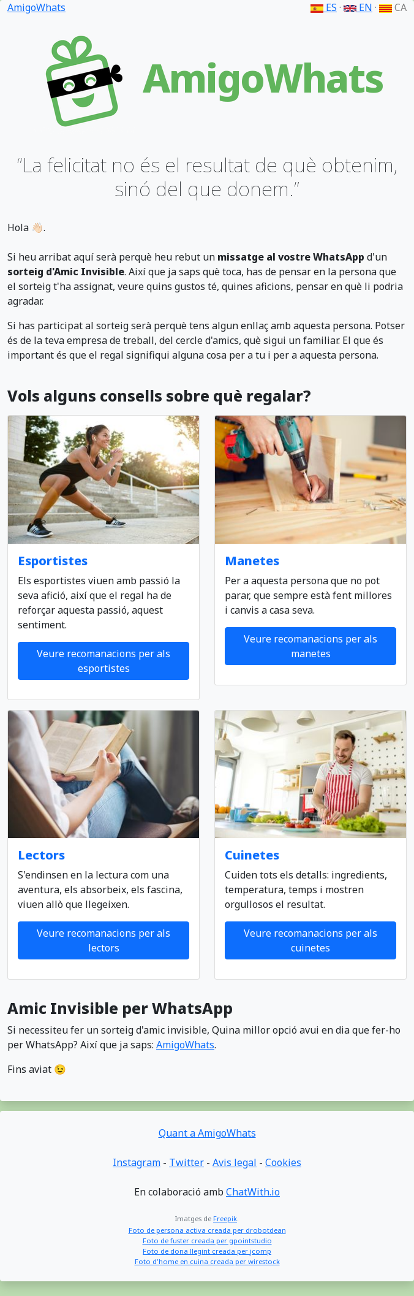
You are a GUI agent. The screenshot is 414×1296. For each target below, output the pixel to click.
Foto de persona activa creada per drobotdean (207, 1230)
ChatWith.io (253, 1192)
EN (358, 7)
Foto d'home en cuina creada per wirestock (207, 1261)
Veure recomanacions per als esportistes (103, 661)
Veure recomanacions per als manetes (310, 646)
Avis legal (235, 1162)
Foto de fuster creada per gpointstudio (207, 1240)
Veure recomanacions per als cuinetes (310, 940)
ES (323, 7)
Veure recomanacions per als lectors (103, 940)
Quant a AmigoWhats (207, 1133)
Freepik (225, 1218)
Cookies (283, 1162)
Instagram (136, 1162)
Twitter (186, 1162)
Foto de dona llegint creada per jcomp (207, 1251)
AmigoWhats (36, 7)
